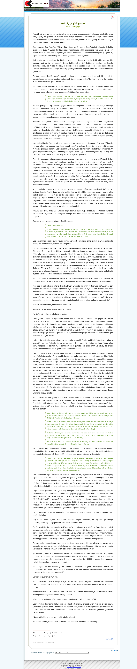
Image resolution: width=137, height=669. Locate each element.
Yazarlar (46, 10)
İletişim (84, 10)
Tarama (78, 10)
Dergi (60, 10)
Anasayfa (28, 10)
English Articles (68, 10)
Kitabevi (53, 10)
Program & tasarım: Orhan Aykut (73, 668)
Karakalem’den (37, 10)
